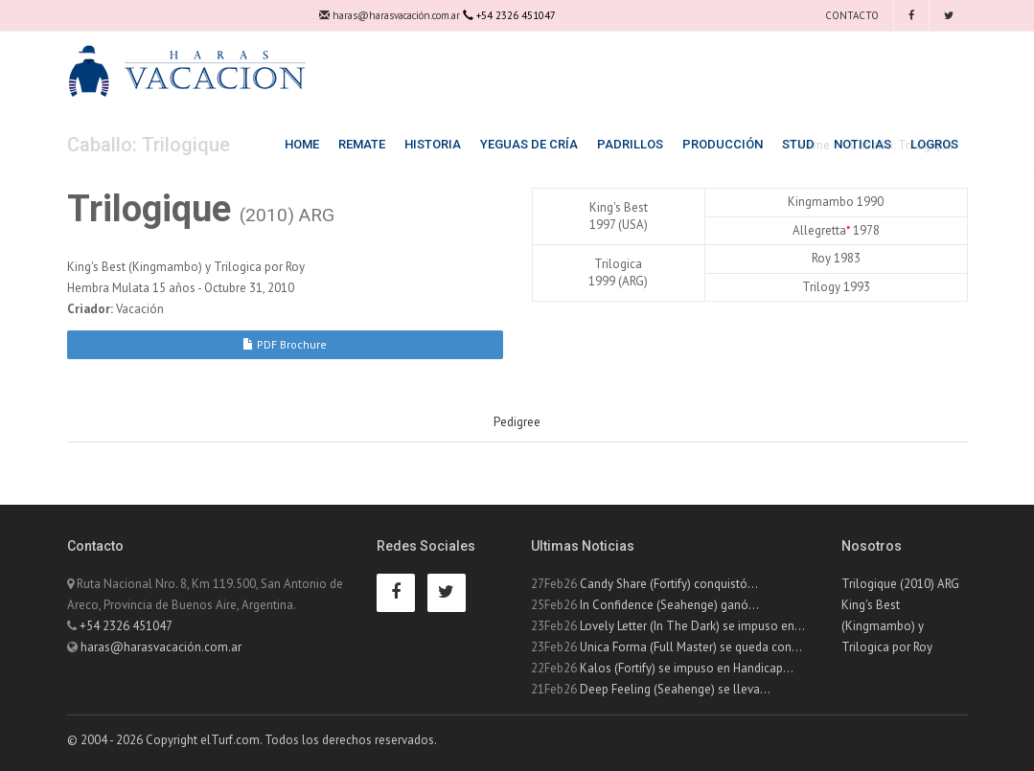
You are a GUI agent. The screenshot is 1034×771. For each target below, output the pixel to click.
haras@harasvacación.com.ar (389, 15)
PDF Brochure (284, 344)
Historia (432, 144)
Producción (722, 144)
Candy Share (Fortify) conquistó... (669, 584)
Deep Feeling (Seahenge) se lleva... (675, 689)
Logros (934, 144)
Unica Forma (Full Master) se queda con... (691, 647)
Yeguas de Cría (529, 144)
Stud (798, 144)
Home (302, 144)
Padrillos (630, 144)
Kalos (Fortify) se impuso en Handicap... (686, 668)
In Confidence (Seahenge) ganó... (669, 605)
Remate (361, 144)
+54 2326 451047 (126, 626)
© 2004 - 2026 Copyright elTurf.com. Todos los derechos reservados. (252, 740)
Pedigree (517, 422)
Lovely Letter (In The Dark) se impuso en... (692, 626)
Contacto (850, 15)
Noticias (862, 144)
